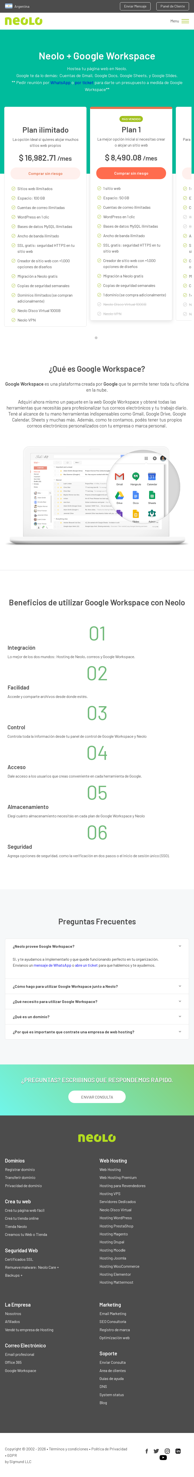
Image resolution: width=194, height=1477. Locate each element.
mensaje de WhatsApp (52, 965)
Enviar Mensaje (135, 6)
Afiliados (12, 1321)
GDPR (12, 1455)
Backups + (13, 1275)
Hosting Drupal (111, 1241)
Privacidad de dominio (23, 1185)
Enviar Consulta (112, 1362)
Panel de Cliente (173, 6)
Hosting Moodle (112, 1250)
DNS (103, 1386)
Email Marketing (112, 1313)
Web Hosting (110, 1169)
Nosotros (13, 1313)
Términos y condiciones (68, 1448)
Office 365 (13, 1362)
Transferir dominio (20, 1177)
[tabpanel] (45, 220)
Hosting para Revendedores (122, 1185)
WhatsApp (60, 82)
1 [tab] (97, 338)
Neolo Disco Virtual (115, 1209)
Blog (103, 1402)
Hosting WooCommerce (119, 1266)
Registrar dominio (20, 1169)
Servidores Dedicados (117, 1201)
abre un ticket (86, 965)
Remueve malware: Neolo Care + (32, 1267)
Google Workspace (20, 1370)
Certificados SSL (19, 1259)
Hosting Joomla (112, 1258)
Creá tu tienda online (22, 1218)
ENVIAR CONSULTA (97, 1097)
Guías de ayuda (111, 1378)
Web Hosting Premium (118, 1177)
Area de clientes (112, 1370)
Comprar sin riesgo (45, 173)
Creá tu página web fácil (24, 1210)
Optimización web (114, 1337)
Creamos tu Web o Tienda (26, 1234)
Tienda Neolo (16, 1226)
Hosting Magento (113, 1233)
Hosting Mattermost (116, 1282)
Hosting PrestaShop (116, 1225)
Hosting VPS (109, 1193)
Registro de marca (114, 1329)
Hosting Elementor (115, 1274)
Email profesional (19, 1354)
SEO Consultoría (112, 1321)
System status (111, 1394)
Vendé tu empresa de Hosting (29, 1329)
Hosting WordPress (115, 1217)
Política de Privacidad (109, 1448)
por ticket (84, 82)
